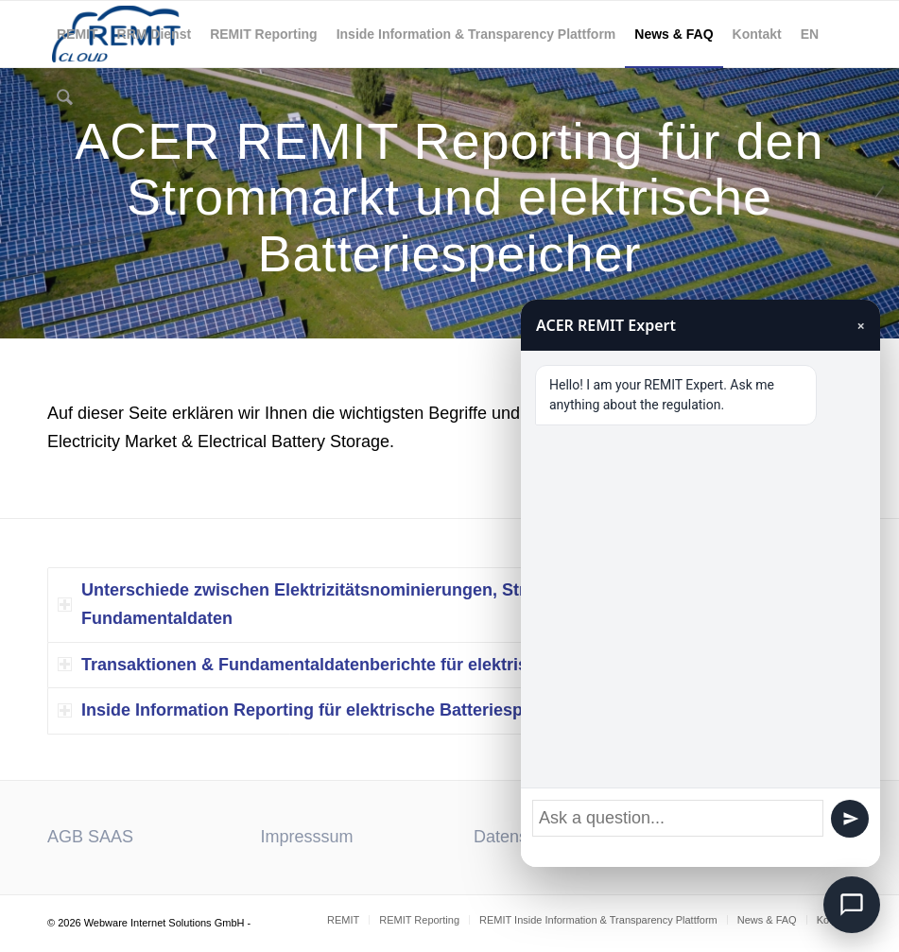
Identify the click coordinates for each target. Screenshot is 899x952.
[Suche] (62, 100)
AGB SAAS (90, 836)
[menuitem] (77, 34)
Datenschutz (521, 836)
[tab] (449, 604)
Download (725, 836)
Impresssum (307, 836)
